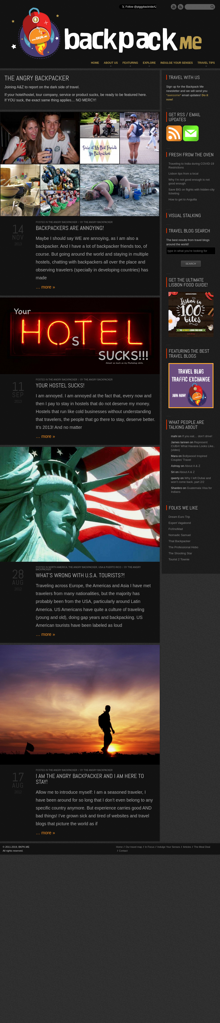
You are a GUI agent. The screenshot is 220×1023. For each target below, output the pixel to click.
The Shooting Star (180, 553)
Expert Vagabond (179, 523)
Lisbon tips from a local (183, 173)
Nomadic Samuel (179, 535)
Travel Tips (206, 62)
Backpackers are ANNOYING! (70, 228)
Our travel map (134, 847)
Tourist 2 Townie (178, 559)
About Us (111, 62)
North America (58, 567)
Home (95, 62)
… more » (45, 286)
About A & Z (192, 466)
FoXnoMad (175, 529)
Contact (123, 850)
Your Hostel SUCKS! (60, 385)
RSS (181, 7)
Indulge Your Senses (176, 62)
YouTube (174, 7)
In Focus (149, 847)
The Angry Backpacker (63, 222)
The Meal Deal (202, 847)
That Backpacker (179, 541)
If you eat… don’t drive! (197, 436)
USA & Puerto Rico (110, 567)
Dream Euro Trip (179, 516)
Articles (187, 847)
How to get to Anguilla (182, 199)
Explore (149, 62)
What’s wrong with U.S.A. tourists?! (80, 575)
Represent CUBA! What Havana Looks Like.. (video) (193, 446)
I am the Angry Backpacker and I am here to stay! (90, 779)
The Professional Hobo (183, 547)
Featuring (130, 62)
